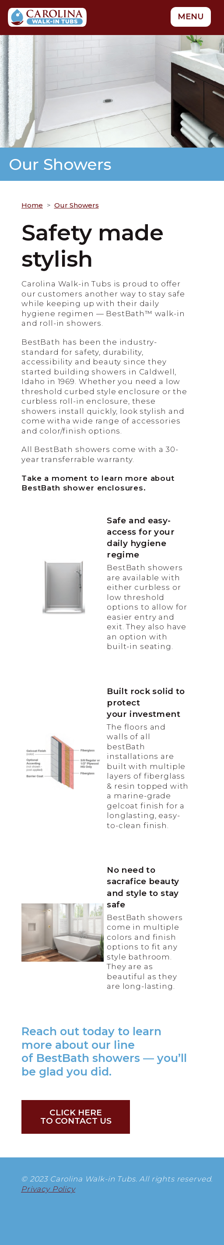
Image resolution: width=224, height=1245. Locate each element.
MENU (191, 16)
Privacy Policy (48, 1189)
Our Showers (76, 205)
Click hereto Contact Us (76, 1116)
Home (32, 205)
